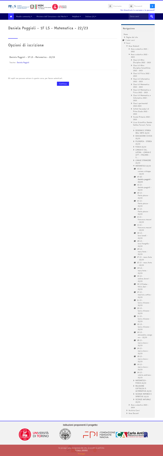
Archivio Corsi (134, 410)
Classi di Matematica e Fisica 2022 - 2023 (142, 91)
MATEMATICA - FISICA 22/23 (141, 381)
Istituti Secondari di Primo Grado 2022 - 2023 (141, 111)
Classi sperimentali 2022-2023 (140, 104)
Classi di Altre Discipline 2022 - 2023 (142, 61)
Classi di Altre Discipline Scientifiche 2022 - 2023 (141, 68)
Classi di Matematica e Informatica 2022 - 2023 (142, 98)
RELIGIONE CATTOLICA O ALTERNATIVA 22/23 (143, 388)
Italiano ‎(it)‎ (92, 16)
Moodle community (25, 16)
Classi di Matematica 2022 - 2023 (141, 85)
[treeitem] (138, 223)
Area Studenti (134, 46)
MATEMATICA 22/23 (143, 165)
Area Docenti (134, 413)
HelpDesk (77, 16)
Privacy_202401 (81, 450)
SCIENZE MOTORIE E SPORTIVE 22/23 (143, 395)
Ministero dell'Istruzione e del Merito (53, 16)
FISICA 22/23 (140, 146)
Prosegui (81, 453)
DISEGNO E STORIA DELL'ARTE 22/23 (143, 131)
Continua (63, 83)
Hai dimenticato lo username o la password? (137, 10)
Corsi (128, 43)
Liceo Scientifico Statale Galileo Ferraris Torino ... (142, 125)
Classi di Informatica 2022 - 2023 (141, 80)
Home (126, 34)
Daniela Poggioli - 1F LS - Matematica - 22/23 (32, 56)
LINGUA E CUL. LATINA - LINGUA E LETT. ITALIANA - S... (143, 153)
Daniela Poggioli (23, 62)
